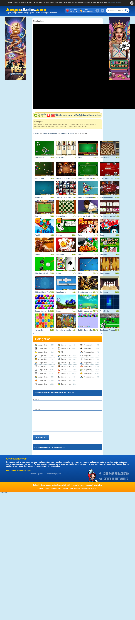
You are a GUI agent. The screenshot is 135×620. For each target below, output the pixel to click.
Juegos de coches (44, 373)
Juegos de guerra (67, 363)
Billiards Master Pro (42, 292)
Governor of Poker (107, 197)
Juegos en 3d (66, 380)
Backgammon (105, 273)
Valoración (42, 115)
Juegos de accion (44, 348)
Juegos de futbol (67, 359)
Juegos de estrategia (68, 348)
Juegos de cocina (44, 377)
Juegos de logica (67, 384)
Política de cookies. (114, 2)
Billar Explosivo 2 (41, 273)
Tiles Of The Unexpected (64, 197)
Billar (80, 157)
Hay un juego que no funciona (69, 488)
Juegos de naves (90, 359)
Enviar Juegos (50, 488)
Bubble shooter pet (85, 311)
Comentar (40, 437)
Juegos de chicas (67, 373)
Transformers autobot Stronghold (86, 292)
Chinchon (60, 254)
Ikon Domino (61, 292)
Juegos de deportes (45, 380)
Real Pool (38, 216)
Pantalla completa (90, 115)
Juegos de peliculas (91, 363)
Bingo (102, 235)
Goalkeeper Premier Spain (107, 330)
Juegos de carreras (45, 363)
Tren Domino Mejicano (107, 216)
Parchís (37, 235)
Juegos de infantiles (68, 370)
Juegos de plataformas (92, 366)
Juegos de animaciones (46, 352)
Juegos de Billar (67, 133)
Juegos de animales (45, 356)
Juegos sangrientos (90, 373)
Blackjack (103, 254)
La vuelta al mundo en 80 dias (64, 330)
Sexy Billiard (39, 178)
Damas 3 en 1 (61, 216)
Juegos (88, 11)
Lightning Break (84, 216)
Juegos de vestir (89, 377)
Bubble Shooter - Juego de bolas (42, 311)
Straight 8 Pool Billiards (86, 178)
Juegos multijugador (91, 352)
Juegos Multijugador (53, 474)
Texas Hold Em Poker (107, 178)
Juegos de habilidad (68, 366)
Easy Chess (60, 157)
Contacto (39, 488)
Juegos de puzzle (90, 370)
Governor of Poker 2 (64, 178)
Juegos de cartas (44, 366)
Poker (80, 235)
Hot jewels (39, 330)
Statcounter (4, 493)
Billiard (81, 273)
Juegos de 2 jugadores (46, 345)
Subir (94, 488)
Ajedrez (37, 254)
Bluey (58, 311)
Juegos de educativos (68, 345)
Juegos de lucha (89, 345)
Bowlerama (104, 292)
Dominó (59, 235)
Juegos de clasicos (45, 370)
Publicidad (86, 488)
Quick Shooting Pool (86, 197)
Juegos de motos (90, 348)
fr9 (62, 352)
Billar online (39, 157)
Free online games (36, 474)
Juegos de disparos (45, 384)
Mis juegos (73, 11)
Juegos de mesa (50, 133)
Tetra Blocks (104, 311)
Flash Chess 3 (105, 157)
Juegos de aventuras (45, 359)
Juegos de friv (66, 356)
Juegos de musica (90, 356)
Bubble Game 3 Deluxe (86, 330)
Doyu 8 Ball (39, 197)
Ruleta (80, 254)
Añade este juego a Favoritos (68, 115)
